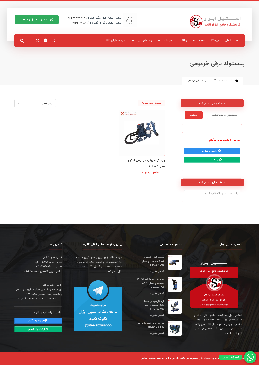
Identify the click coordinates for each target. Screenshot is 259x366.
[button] (22, 41)
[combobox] (212, 195)
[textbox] (212, 194)
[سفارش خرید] (35, 103)
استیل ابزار (205, 359)
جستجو (193, 115)
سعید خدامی (148, 359)
